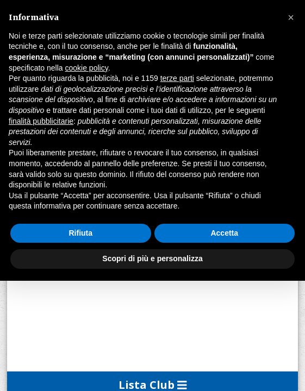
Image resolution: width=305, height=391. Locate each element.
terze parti (177, 78)
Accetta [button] (224, 233)
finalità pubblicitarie (41, 121)
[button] (291, 17)
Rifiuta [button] (80, 233)
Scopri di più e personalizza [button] (152, 258)
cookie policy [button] (86, 68)
